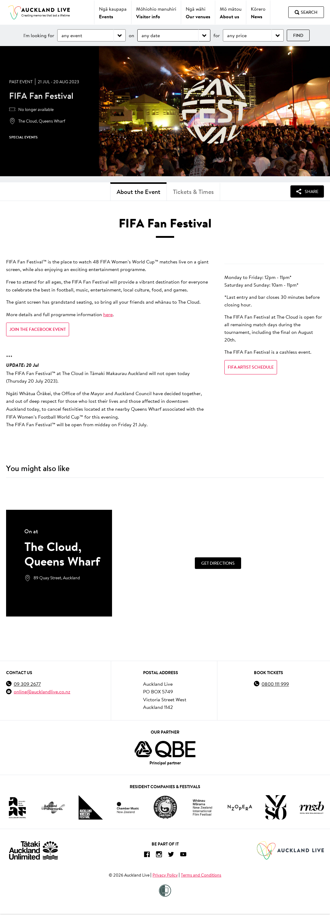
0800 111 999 (275, 684)
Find (298, 35)
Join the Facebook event (37, 329)
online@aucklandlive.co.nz (42, 691)
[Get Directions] (218, 563)
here (108, 314)
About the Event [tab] (138, 192)
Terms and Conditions (201, 875)
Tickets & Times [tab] (193, 192)
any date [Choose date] (151, 35)
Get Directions (218, 563)
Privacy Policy (165, 875)
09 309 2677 (27, 684)
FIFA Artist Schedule (251, 367)
